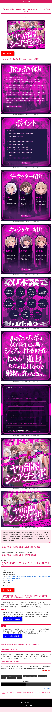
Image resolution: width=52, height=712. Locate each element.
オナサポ (8, 578)
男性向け (29, 576)
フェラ (13, 576)
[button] (38, 684)
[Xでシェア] (13, 684)
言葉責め (23, 576)
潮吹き (13, 578)
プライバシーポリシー (26, 702)
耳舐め (39, 576)
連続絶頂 (19, 678)
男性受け (18, 578)
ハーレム (18, 576)
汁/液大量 (44, 576)
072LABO (10, 580)
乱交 (9, 576)
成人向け (34, 576)
